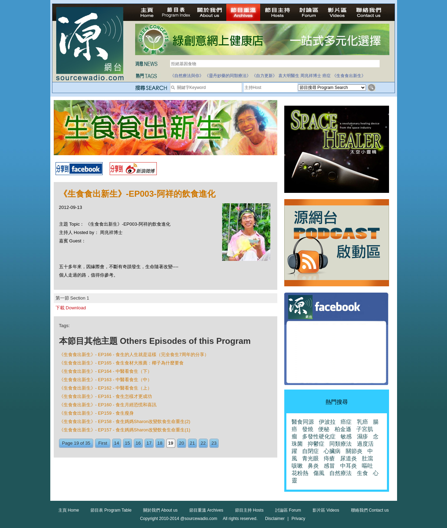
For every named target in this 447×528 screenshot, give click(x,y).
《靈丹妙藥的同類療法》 (228, 75)
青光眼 (310, 458)
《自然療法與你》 (187, 75)
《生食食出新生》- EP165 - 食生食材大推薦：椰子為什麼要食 (121, 362)
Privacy (298, 518)
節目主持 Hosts (249, 510)
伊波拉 (327, 422)
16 (138, 443)
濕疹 (362, 436)
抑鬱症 (316, 444)
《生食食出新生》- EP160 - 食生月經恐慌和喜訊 (108, 404)
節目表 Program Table (110, 510)
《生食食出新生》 (349, 75)
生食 (362, 473)
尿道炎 (348, 458)
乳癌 (362, 422)
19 (170, 443)
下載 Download (71, 307)
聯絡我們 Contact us (370, 510)
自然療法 (340, 473)
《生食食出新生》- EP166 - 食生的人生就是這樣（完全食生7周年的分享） (134, 354)
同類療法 (340, 444)
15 (127, 443)
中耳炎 (348, 466)
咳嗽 (297, 466)
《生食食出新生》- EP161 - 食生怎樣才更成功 (105, 396)
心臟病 (332, 451)
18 (159, 443)
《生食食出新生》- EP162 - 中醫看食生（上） (105, 388)
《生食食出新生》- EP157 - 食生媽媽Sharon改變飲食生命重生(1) (124, 429)
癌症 (326, 75)
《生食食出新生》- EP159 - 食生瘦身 (96, 413)
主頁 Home (68, 510)
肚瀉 (367, 458)
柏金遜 (343, 429)
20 (181, 443)
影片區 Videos (326, 510)
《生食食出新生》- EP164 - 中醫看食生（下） (105, 371)
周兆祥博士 (310, 75)
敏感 (346, 436)
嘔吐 (367, 466)
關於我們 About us (160, 510)
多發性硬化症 (319, 436)
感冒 (329, 466)
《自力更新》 (264, 75)
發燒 (307, 429)
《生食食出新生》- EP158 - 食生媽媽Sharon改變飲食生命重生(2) (124, 421)
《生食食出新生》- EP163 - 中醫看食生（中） (105, 379)
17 (149, 443)
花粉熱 (300, 473)
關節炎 (354, 451)
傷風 (318, 473)
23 (214, 443)
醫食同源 (303, 422)
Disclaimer (275, 518)
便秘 (323, 429)
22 (203, 443)
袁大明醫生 (288, 75)
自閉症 (310, 451)
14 (116, 443)
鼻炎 (313, 466)
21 (192, 443)
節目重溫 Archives (206, 510)
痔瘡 (329, 458)
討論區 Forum (288, 510)
